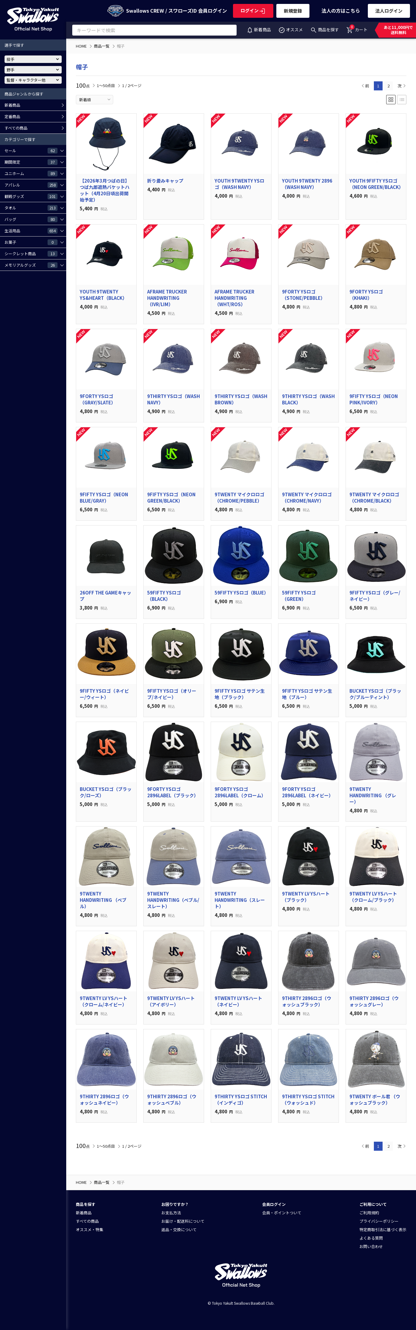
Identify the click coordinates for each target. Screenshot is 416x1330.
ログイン (253, 10)
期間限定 (31, 162)
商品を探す (324, 30)
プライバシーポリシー (379, 1221)
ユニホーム (31, 173)
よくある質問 (371, 1238)
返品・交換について (179, 1229)
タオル (31, 208)
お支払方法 (171, 1213)
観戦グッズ (31, 196)
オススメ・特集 (89, 1229)
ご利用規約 (369, 1213)
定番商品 (12, 116)
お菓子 (31, 242)
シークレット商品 (31, 253)
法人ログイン (388, 11)
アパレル (31, 185)
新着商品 (258, 30)
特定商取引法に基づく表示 (382, 1229)
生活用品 (31, 230)
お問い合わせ (371, 1246)
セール (31, 150)
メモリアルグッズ (31, 265)
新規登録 (293, 11)
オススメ (290, 30)
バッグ (31, 219)
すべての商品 (16, 128)
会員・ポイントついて (281, 1213)
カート (357, 28)
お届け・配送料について (182, 1221)
